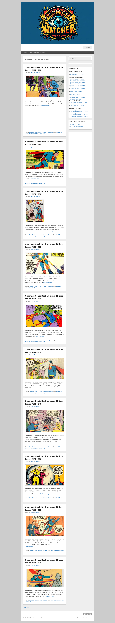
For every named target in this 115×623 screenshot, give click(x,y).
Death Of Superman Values (76, 91)
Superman (45, 132)
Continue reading (46, 105)
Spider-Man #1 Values (75, 94)
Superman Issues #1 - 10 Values (77, 79)
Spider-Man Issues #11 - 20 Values (77, 97)
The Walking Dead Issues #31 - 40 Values (79, 116)
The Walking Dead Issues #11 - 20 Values (79, 113)
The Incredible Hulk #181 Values (77, 105)
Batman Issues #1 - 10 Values (76, 73)
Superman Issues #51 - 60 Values (77, 86)
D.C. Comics (40, 132)
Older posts (26, 607)
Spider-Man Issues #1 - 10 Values (77, 96)
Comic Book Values (33, 132)
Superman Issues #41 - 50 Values (77, 85)
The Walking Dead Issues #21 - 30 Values (79, 114)
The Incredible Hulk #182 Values (77, 103)
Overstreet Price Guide (75, 127)
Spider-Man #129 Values (75, 99)
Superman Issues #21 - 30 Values (77, 82)
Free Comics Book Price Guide (76, 126)
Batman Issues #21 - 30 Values (77, 76)
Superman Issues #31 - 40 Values (77, 83)
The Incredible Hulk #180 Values (77, 106)
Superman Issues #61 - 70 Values (77, 88)
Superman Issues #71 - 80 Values (77, 89)
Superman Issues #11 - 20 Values (77, 80)
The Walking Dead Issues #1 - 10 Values (78, 111)
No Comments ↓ (37, 72)
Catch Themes (89, 617)
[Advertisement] (44, 119)
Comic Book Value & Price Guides (37, 52)
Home (25, 52)
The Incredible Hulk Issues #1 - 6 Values (78, 102)
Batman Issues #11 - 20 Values (77, 74)
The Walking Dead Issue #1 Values (77, 110)
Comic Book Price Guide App (76, 124)
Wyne (32, 72)
